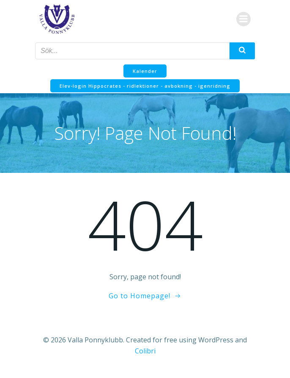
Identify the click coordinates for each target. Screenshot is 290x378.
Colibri (145, 351)
